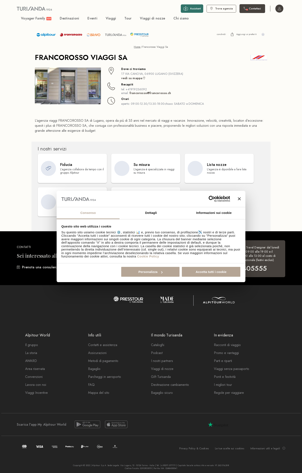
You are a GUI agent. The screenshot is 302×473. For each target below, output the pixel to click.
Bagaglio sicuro (162, 392)
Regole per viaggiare (229, 392)
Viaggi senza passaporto (231, 368)
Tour (127, 18)
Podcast (157, 352)
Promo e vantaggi (226, 352)
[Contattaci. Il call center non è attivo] (252, 8)
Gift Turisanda (161, 376)
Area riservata (35, 368)
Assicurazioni (97, 352)
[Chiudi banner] (239, 199)
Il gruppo (31, 344)
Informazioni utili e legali (267, 448)
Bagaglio (94, 368)
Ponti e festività (225, 376)
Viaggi (111, 18)
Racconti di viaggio (227, 344)
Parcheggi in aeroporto (104, 376)
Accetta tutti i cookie (211, 272)
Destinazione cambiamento (170, 384)
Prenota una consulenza (41, 267)
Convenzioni (34, 376)
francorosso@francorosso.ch (150, 93)
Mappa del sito (98, 392)
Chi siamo (181, 18)
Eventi (92, 18)
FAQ (91, 384)
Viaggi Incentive (36, 392)
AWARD (31, 360)
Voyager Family (36, 18)
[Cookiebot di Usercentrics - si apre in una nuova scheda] (211, 199)
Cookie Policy (148, 256)
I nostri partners (162, 360)
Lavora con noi (35, 384)
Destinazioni (69, 18)
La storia (31, 352)
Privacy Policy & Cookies (194, 448)
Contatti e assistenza (102, 344)
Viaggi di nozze (152, 18)
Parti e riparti (223, 360)
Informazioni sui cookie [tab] (214, 213)
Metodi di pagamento (103, 360)
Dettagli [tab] (151, 213)
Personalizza (150, 272)
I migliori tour (223, 384)
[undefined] (232, 34)
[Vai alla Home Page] (34, 8)
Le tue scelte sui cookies (229, 448)
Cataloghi (157, 344)
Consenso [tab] (88, 213)
